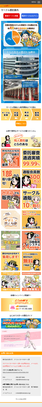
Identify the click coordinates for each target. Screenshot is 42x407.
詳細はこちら (21, 123)
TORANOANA (5, 6)
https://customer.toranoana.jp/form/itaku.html (16, 372)
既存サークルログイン (30, 16)
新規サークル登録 (11, 16)
